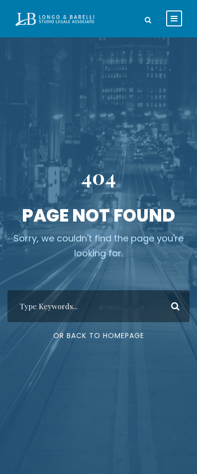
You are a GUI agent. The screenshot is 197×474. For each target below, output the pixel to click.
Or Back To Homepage (98, 336)
